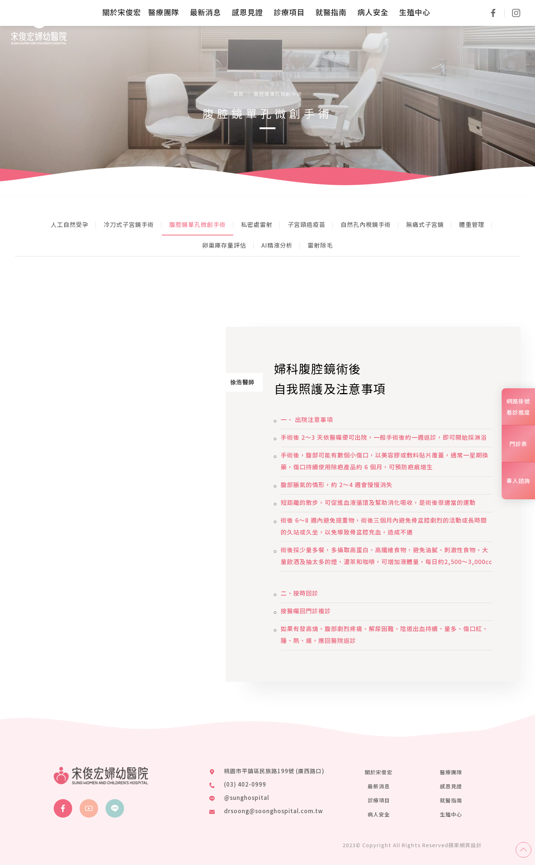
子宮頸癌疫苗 (306, 224)
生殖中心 (451, 814)
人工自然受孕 (69, 224)
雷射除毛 (320, 245)
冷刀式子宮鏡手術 (129, 224)
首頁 (238, 93)
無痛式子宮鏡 (425, 224)
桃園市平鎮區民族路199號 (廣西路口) (274, 771)
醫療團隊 (451, 772)
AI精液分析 (276, 245)
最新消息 (379, 786)
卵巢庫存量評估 (224, 245)
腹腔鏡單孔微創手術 (197, 224)
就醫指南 (451, 800)
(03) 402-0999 (245, 784)
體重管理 (471, 224)
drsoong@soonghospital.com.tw (273, 811)
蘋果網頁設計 (465, 845)
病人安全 (379, 814)
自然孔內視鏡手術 (366, 224)
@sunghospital (246, 797)
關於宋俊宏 (378, 772)
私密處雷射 (256, 224)
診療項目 (379, 800)
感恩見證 (451, 786)
